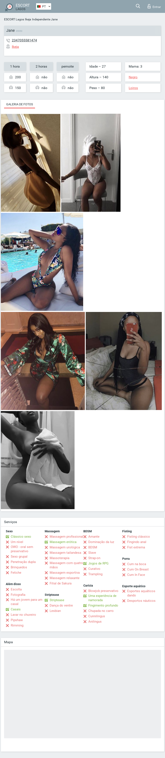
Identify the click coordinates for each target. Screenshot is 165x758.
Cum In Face (136, 575)
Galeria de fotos (19, 104)
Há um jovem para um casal (26, 602)
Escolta (16, 589)
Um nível (17, 542)
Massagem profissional (66, 537)
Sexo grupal (19, 556)
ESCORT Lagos (14, 19)
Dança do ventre (61, 605)
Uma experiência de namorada (102, 598)
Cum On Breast (138, 569)
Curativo (94, 569)
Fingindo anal (136, 542)
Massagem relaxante (64, 578)
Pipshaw (17, 620)
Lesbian (55, 611)
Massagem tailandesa (65, 553)
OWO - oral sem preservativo (22, 549)
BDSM (92, 547)
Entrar (154, 6)
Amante (93, 537)
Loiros (133, 88)
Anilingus (95, 621)
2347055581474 (24, 40)
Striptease (57, 600)
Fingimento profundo (103, 605)
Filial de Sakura (61, 583)
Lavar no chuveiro (23, 615)
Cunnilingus (96, 616)
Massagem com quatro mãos (66, 565)
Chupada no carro (101, 611)
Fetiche (16, 573)
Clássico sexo (21, 537)
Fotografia (18, 595)
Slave (92, 553)
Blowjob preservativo (103, 591)
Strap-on (94, 558)
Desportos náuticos (141, 601)
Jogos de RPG (98, 563)
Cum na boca (136, 564)
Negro (133, 77)
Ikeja (28, 19)
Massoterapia (59, 558)
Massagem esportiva (65, 573)
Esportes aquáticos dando (141, 593)
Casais (16, 609)
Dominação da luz (101, 542)
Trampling (95, 574)
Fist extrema (136, 547)
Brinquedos (19, 567)
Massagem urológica (65, 547)
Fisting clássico (138, 537)
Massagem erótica (63, 542)
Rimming (17, 625)
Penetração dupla (23, 562)
